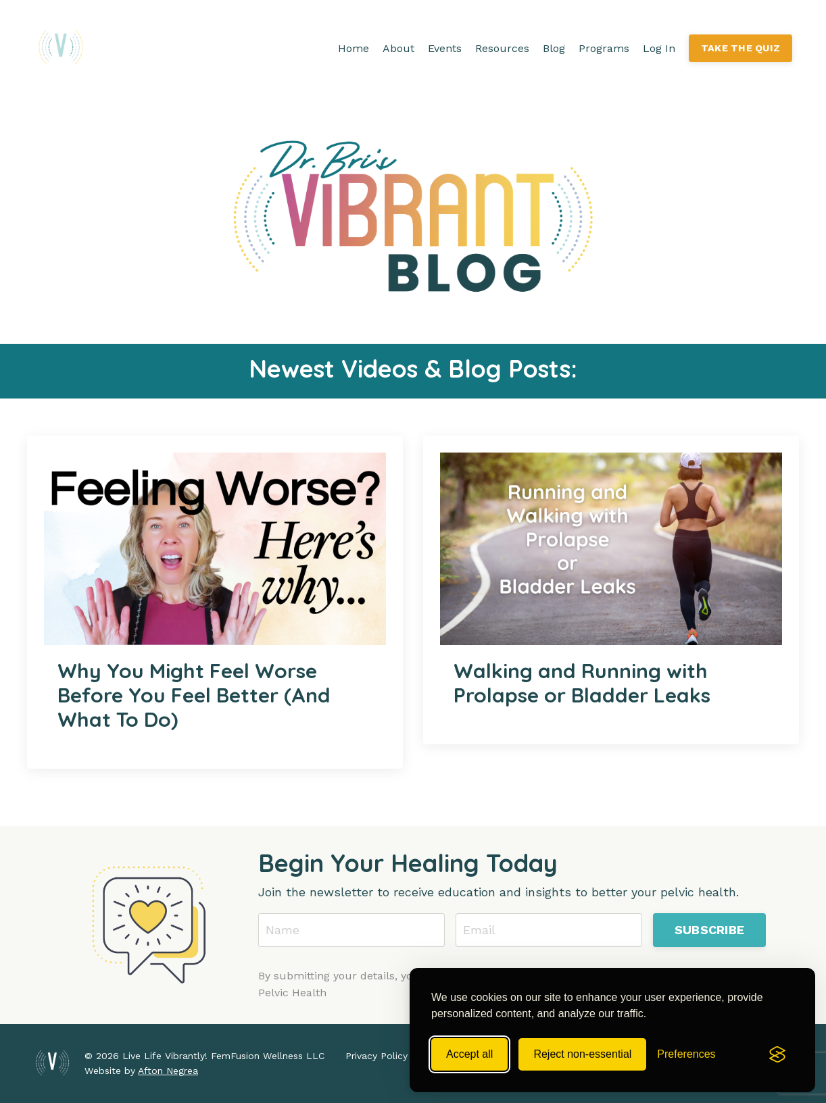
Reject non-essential (582, 1054)
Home (353, 48)
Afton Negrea (168, 1070)
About (398, 48)
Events (445, 48)
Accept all (469, 1054)
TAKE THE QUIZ (740, 48)
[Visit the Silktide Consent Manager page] (777, 1054)
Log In (659, 48)
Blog (554, 48)
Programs (604, 48)
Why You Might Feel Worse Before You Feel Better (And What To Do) (194, 695)
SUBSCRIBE (709, 930)
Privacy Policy (376, 1055)
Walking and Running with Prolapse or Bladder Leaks (582, 683)
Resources (502, 48)
